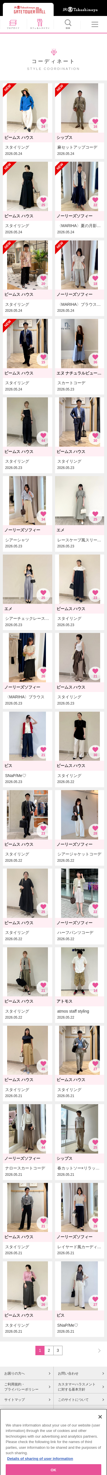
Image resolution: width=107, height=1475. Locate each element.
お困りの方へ (14, 1373)
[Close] (100, 1430)
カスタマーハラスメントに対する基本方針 (77, 1386)
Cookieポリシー (16, 1412)
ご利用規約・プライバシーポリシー (21, 1386)
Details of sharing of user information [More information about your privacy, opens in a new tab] (40, 1472)
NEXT (96, 1350)
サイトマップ (14, 1400)
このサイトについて (73, 1400)
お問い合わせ (68, 1373)
